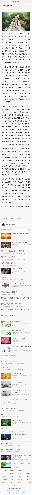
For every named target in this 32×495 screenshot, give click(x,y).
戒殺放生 (20, 482)
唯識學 (20, 473)
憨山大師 (12, 470)
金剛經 (4, 473)
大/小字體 (11, 9)
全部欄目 (12, 218)
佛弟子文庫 (16, 1)
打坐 (12, 476)
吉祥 (20, 476)
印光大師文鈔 (28, 482)
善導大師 (28, 473)
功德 (12, 482)
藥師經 (28, 470)
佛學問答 (4, 482)
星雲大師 (20, 479)
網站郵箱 (21, 488)
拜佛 (4, 476)
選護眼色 (15, 9)
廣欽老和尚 (4, 470)
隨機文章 (19, 218)
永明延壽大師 (4, 479)
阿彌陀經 (20, 470)
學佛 (28, 479)
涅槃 (12, 479)
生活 (28, 476)
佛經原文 (18, 488)
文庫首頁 (5, 218)
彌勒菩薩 (12, 473)
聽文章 (19, 9)
